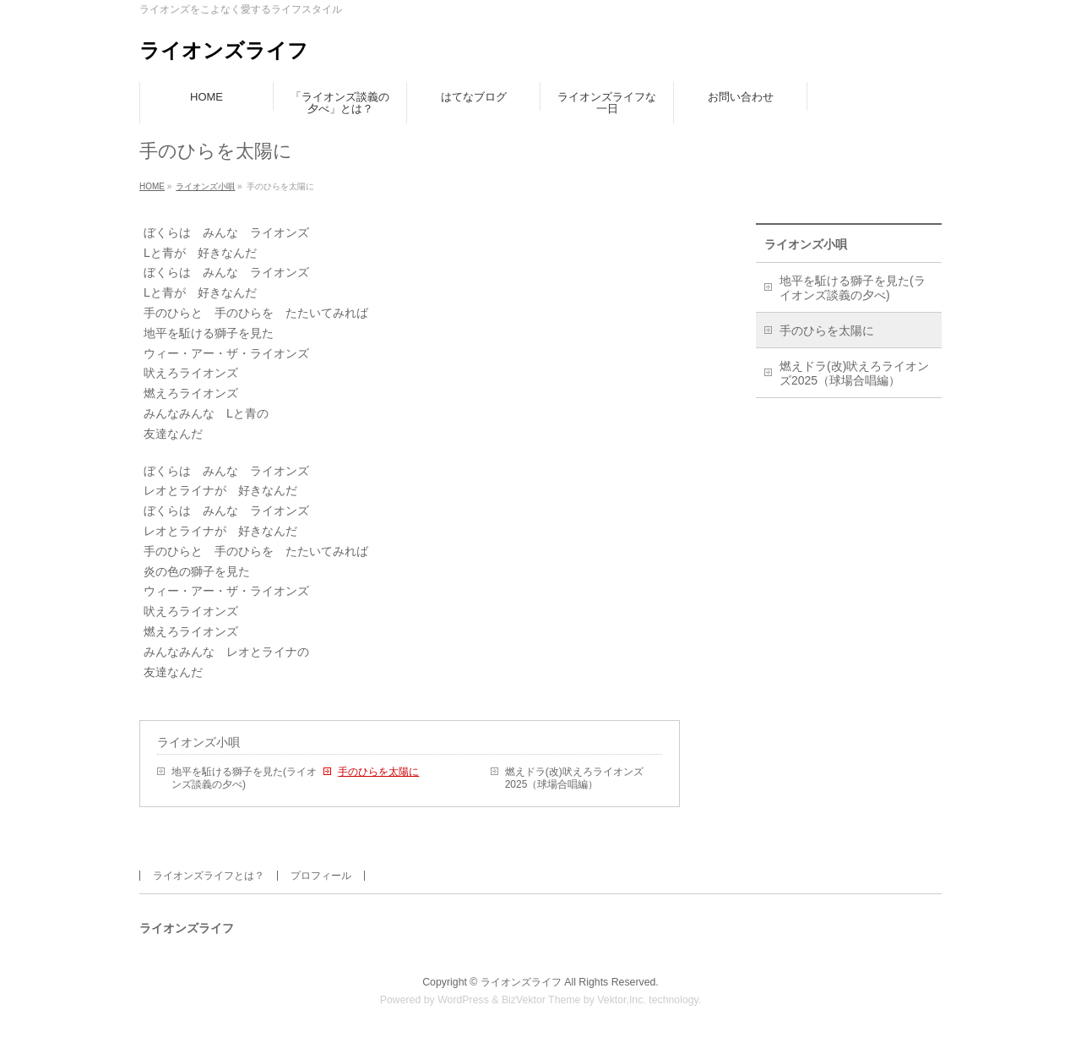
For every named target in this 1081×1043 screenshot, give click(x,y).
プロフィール (321, 876)
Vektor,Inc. (621, 1000)
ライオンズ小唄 (205, 186)
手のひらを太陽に (378, 772)
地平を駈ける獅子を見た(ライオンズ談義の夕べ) (244, 778)
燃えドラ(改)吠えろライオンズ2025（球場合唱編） (574, 778)
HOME (152, 186)
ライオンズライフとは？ (208, 876)
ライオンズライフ (223, 50)
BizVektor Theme (541, 1000)
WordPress (463, 1000)
